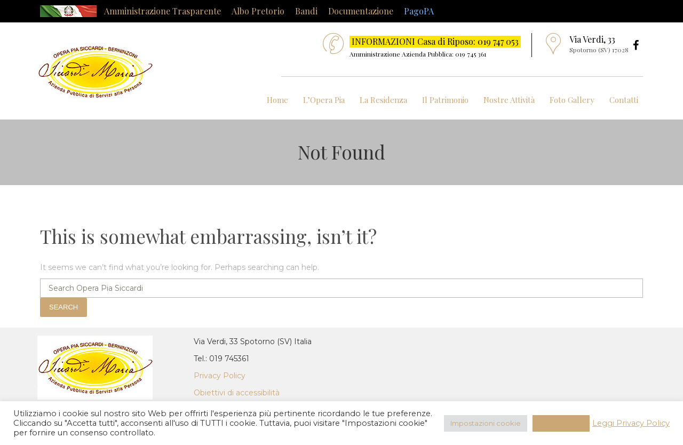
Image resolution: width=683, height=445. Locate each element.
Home (277, 99)
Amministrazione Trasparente (162, 11)
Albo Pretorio (258, 11)
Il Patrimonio (445, 99)
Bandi (306, 11)
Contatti (623, 99)
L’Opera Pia (324, 99)
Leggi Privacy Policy (631, 423)
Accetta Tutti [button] (561, 423)
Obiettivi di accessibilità (237, 393)
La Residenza (383, 99)
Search (63, 307)
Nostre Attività (509, 99)
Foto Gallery (572, 99)
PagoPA (419, 11)
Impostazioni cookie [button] (485, 423)
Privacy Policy (219, 375)
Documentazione (360, 11)
